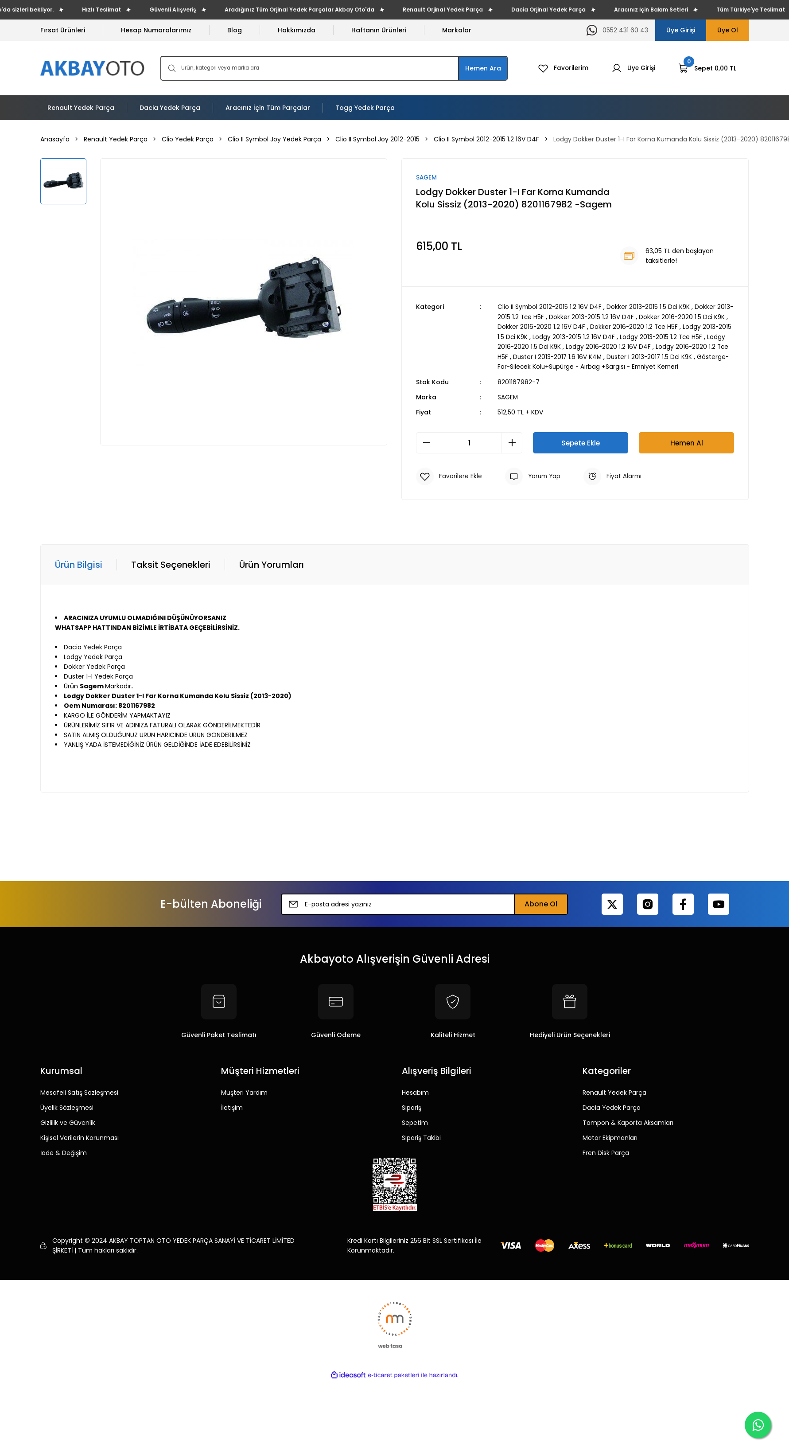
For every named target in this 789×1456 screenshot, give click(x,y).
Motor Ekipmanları (610, 1136)
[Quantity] (469, 441)
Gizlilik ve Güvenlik (67, 1121)
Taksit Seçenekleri (170, 563)
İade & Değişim (63, 1151)
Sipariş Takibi (421, 1136)
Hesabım (415, 1091)
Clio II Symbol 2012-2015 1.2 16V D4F (550, 307)
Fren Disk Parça (606, 1151)
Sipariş (411, 1106)
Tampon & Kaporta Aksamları (628, 1121)
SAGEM (507, 395)
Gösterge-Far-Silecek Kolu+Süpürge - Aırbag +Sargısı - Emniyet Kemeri (622, 365)
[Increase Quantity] (511, 441)
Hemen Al (686, 441)
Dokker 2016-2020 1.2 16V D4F (557, 326)
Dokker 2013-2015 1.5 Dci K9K (650, 307)
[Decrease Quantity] (426, 441)
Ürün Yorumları (271, 563)
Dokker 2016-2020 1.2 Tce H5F (651, 326)
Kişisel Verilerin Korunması (79, 1136)
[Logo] (93, 68)
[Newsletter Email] (424, 902)
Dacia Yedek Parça (612, 1106)
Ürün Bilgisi (78, 563)
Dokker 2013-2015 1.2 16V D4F (609, 316)
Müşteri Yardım (244, 1091)
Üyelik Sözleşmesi (66, 1106)
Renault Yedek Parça (614, 1091)
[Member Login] (632, 68)
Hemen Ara (483, 68)
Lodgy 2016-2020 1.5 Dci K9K (555, 346)
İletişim (232, 1106)
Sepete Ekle (580, 441)
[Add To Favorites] (449, 475)
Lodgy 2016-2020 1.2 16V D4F (645, 346)
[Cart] (707, 68)
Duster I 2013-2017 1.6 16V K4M (597, 355)
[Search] (334, 68)
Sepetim (415, 1121)
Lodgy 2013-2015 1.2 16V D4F (605, 336)
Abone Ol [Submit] (541, 903)
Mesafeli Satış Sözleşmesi (79, 1091)
